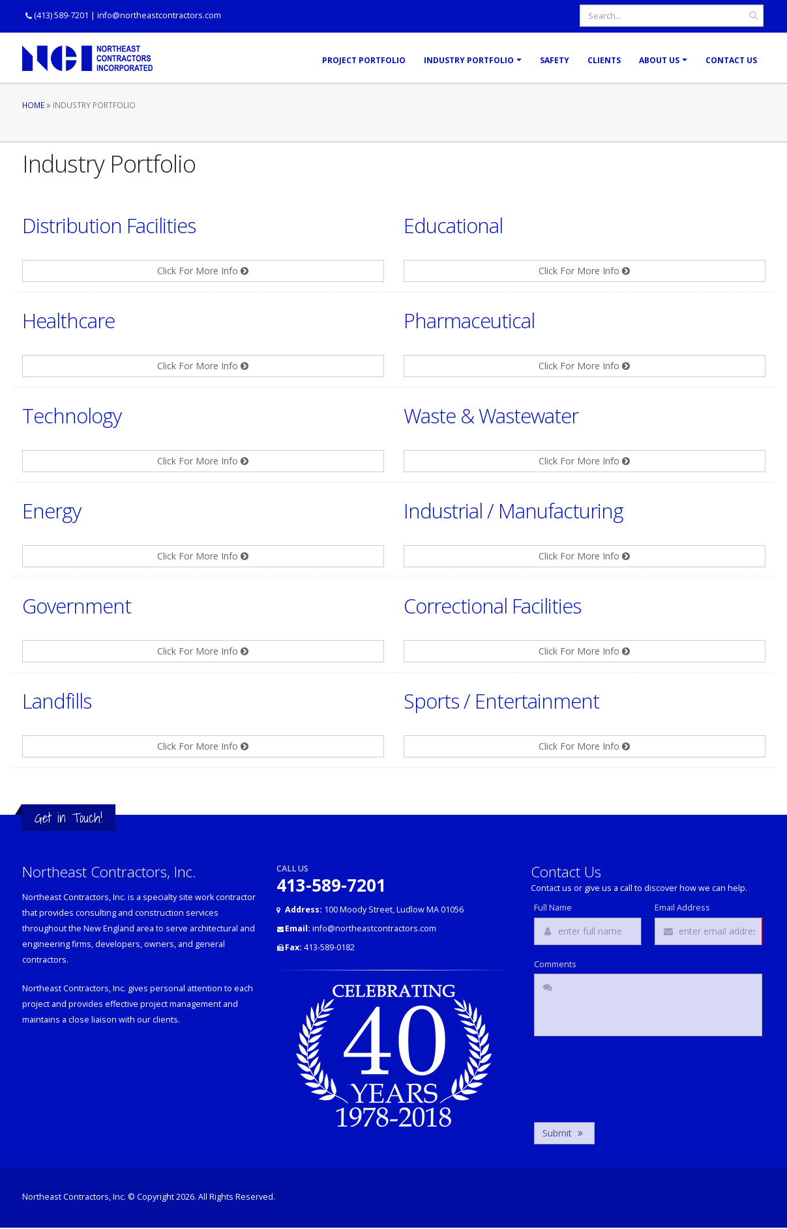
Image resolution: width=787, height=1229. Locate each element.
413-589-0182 (320, 947)
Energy (51, 510)
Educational (453, 225)
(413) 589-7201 (61, 15)
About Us (659, 60)
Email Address (682, 908)
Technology (71, 415)
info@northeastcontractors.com (159, 15)
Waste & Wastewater (491, 415)
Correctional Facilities (492, 605)
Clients (604, 60)
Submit (564, 1133)
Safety (554, 60)
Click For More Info (202, 270)
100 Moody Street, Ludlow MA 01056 (374, 909)
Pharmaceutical (469, 320)
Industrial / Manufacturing (513, 510)
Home (33, 105)
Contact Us (731, 60)
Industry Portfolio (469, 60)
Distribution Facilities (109, 225)
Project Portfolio (364, 60)
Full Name (553, 908)
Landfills (56, 700)
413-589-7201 (331, 885)
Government (76, 605)
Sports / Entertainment (501, 700)
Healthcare (68, 320)
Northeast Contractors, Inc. (74, 1196)
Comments (555, 964)
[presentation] (633, 1076)
